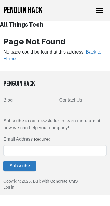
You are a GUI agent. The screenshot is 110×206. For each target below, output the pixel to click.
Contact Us (70, 100)
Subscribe (19, 165)
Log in (8, 187)
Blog (8, 100)
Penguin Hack (23, 10)
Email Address (18, 139)
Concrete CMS (64, 181)
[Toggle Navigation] (99, 10)
